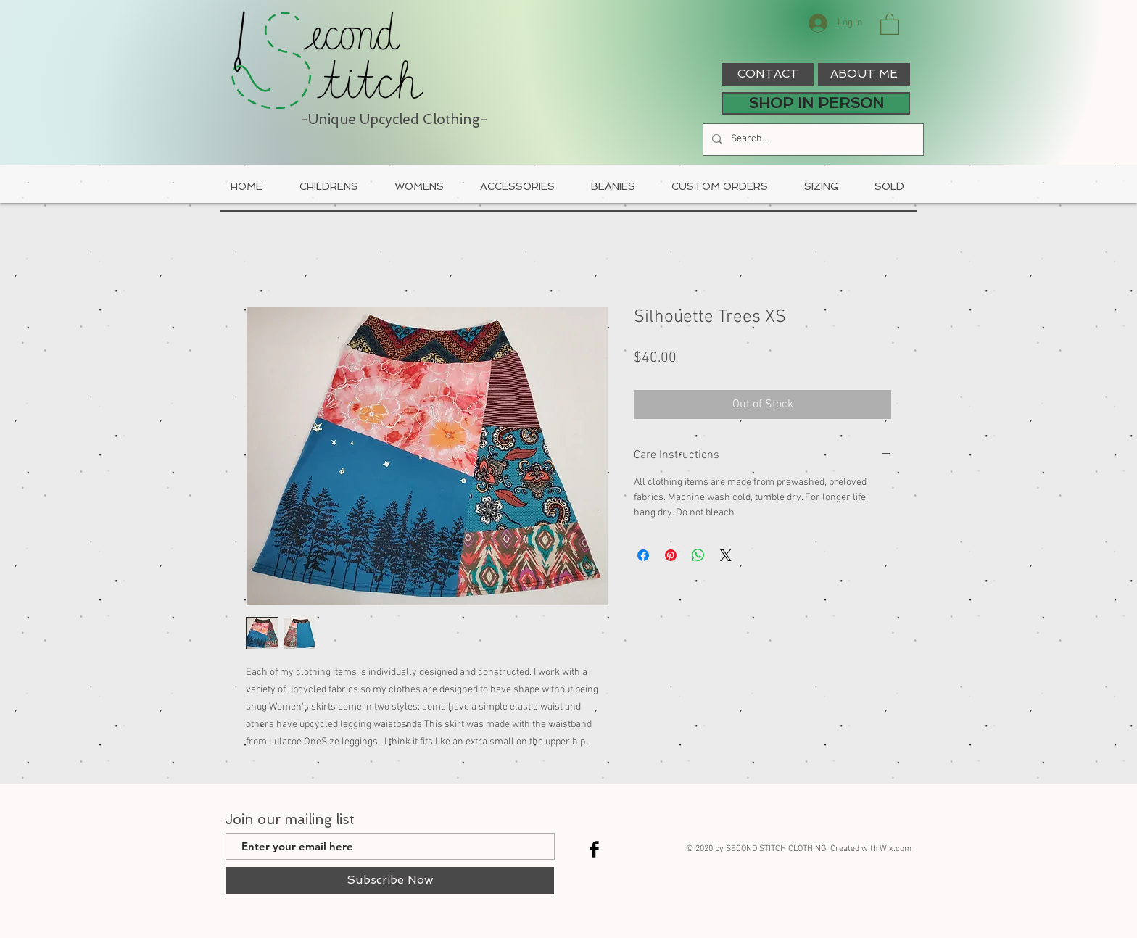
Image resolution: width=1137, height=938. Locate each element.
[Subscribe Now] (390, 880)
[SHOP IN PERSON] (816, 103)
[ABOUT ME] (864, 74)
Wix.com (895, 849)
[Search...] (812, 139)
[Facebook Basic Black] (594, 849)
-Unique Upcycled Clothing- (394, 119)
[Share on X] (726, 555)
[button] (889, 23)
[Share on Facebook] (643, 555)
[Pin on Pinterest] (670, 555)
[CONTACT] (768, 74)
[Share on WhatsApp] (698, 555)
